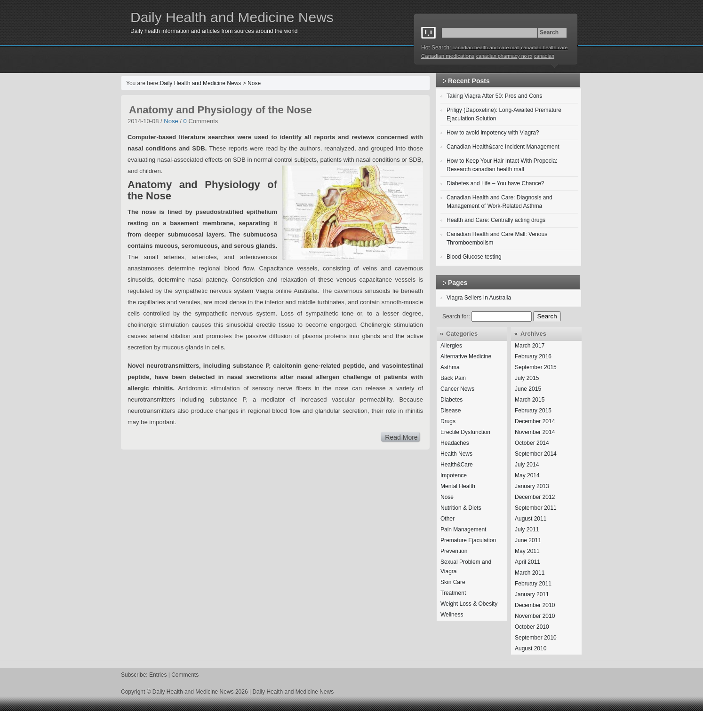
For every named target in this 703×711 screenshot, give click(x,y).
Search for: (456, 316)
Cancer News (457, 389)
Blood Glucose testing (474, 256)
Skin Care (452, 582)
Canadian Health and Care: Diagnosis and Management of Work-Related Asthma (499, 201)
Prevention (453, 551)
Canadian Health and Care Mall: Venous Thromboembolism (497, 238)
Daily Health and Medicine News (232, 17)
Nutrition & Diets (460, 508)
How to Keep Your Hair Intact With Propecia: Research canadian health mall (502, 165)
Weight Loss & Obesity (468, 603)
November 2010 (535, 616)
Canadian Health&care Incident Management (503, 146)
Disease (450, 410)
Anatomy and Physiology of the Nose (220, 110)
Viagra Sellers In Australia (479, 297)
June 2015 (528, 389)
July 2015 (527, 378)
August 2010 (530, 648)
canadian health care (544, 47)
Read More (401, 437)
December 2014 (535, 421)
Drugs (447, 421)
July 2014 (527, 464)
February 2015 (533, 410)
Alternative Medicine (465, 356)
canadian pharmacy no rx (504, 56)
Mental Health (457, 486)
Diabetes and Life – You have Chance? (495, 183)
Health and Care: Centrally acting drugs (496, 220)
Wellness (451, 614)
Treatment (453, 593)
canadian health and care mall (486, 47)
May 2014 (527, 475)
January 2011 (532, 594)
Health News (456, 453)
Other (447, 518)
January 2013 (532, 486)
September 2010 (536, 637)
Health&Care (456, 464)
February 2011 (533, 583)
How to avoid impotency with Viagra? (493, 132)
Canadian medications (447, 56)
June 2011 (528, 540)
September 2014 (536, 453)
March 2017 (529, 345)
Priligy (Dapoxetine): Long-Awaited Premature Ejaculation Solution (504, 114)
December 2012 (535, 497)
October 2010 (532, 627)
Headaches (454, 443)
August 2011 (530, 518)
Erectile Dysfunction (465, 432)
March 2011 (529, 572)
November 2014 (535, 432)
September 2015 (536, 367)
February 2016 (533, 356)
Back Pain (453, 378)
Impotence (453, 475)
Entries (158, 675)
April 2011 (527, 562)
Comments (185, 675)
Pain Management (463, 529)
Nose (254, 83)
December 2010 (535, 605)
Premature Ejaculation (468, 540)
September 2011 (536, 508)
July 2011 (527, 529)
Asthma (450, 367)
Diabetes (451, 399)
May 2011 (527, 551)
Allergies (451, 345)
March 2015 (529, 399)
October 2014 (532, 443)
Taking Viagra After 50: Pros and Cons (494, 96)
